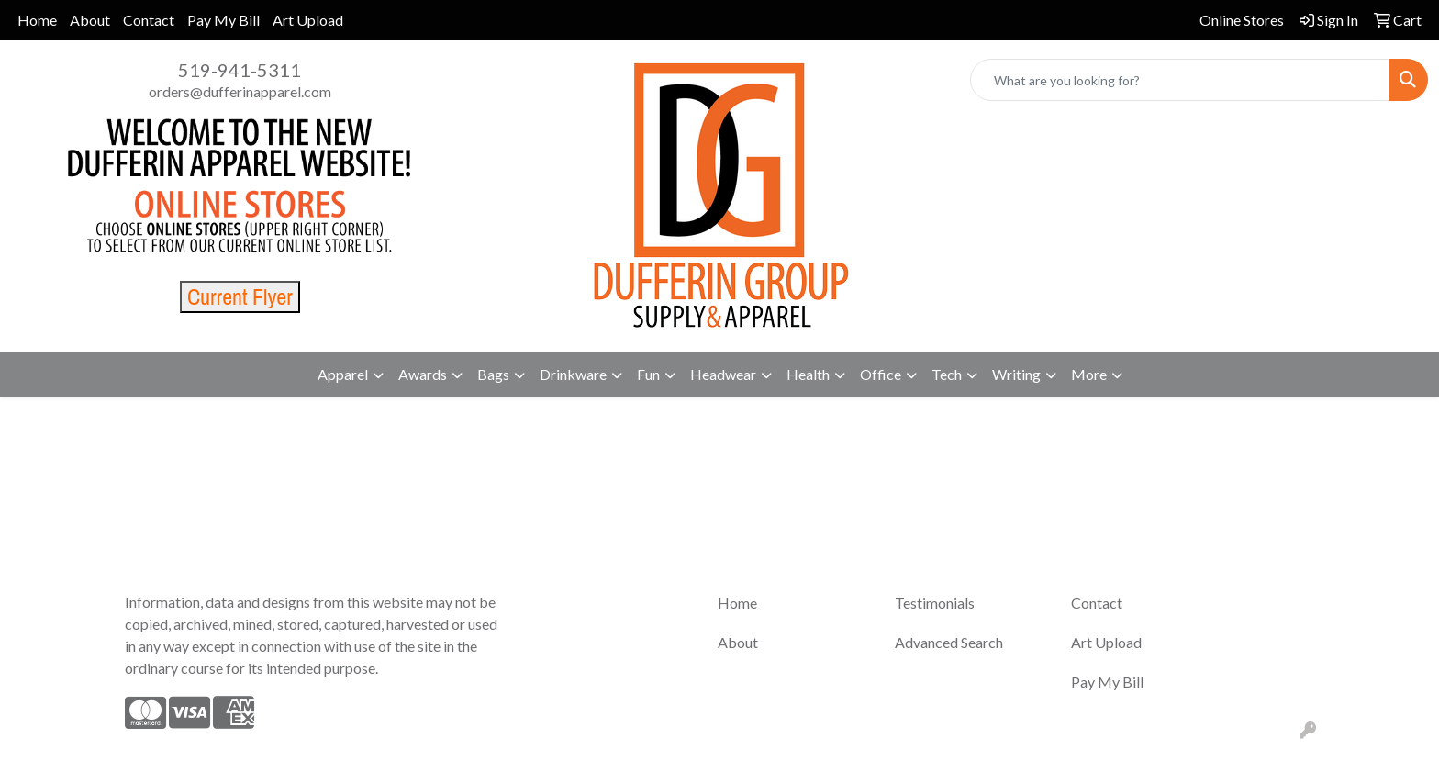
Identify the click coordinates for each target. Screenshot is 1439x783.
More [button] (1089, 374)
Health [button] (808, 374)
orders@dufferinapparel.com (240, 91)
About (90, 19)
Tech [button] (946, 374)
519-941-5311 (239, 70)
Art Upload (308, 19)
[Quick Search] (1179, 80)
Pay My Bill (223, 19)
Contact (148, 19)
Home (37, 19)
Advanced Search (949, 642)
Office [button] (880, 374)
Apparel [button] (343, 374)
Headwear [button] (723, 374)
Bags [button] (493, 374)
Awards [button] (422, 374)
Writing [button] (1016, 374)
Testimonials (935, 602)
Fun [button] (648, 374)
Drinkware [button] (573, 374)
